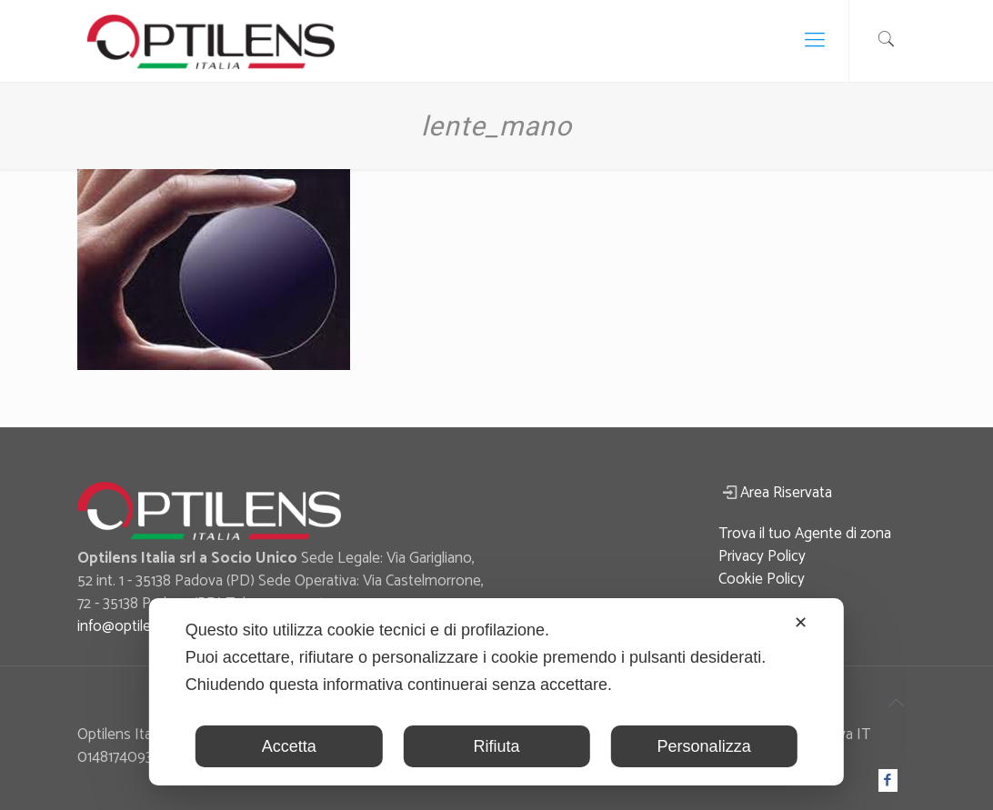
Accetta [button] (289, 746)
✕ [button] (800, 623)
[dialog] (496, 691)
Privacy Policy (762, 556)
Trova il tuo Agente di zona (804, 533)
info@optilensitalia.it (141, 626)
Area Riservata (786, 492)
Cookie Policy (761, 579)
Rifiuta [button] (496, 746)
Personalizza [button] (704, 746)
